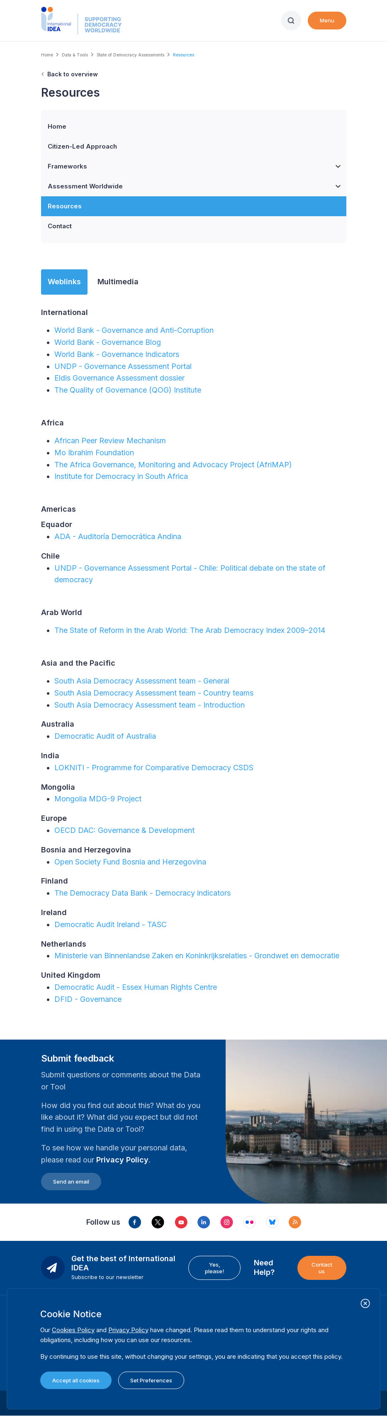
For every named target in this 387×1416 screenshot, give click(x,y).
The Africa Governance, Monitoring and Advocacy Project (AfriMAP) (173, 464)
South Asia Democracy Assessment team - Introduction (149, 705)
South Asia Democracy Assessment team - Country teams (153, 692)
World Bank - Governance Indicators (116, 354)
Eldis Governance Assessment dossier (119, 378)
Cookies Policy (73, 1330)
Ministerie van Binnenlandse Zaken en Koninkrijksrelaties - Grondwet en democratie (196, 955)
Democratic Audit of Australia (105, 736)
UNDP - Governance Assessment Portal (123, 366)
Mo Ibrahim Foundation (94, 452)
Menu (327, 20)
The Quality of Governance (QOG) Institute (127, 390)
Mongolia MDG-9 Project (97, 798)
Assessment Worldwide (197, 186)
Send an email (71, 1181)
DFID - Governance (88, 999)
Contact (60, 226)
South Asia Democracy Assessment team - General (141, 680)
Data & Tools (75, 54)
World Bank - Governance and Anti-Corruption (135, 330)
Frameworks (197, 166)
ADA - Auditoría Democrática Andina (117, 536)
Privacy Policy (122, 1159)
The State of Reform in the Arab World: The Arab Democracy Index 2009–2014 (189, 630)
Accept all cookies (76, 1380)
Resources (65, 206)
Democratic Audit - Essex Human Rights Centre (135, 987)
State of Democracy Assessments (130, 54)
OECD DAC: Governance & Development (124, 830)
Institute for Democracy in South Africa (121, 476)
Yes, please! (214, 1267)
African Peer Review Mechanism (110, 440)
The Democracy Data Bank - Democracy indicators (142, 893)
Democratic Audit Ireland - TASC (110, 924)
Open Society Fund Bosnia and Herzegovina (130, 861)
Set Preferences (151, 1380)
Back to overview (72, 74)
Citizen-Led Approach (82, 146)
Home (47, 54)
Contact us (322, 1267)
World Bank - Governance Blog (107, 342)
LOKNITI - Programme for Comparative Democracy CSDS (153, 767)
